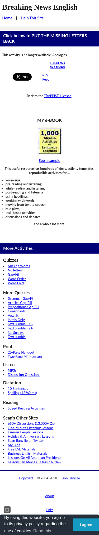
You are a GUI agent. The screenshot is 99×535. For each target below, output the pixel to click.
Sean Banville (70, 478)
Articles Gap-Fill (20, 303)
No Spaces (15, 333)
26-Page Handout (21, 352)
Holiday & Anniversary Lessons (31, 436)
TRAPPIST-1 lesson (57, 96)
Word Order (17, 279)
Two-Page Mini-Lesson (25, 356)
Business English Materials (27, 453)
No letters (15, 270)
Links (49, 510)
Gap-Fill (14, 274)
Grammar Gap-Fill (21, 298)
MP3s (12, 370)
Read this (42, 531)
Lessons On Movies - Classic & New (34, 462)
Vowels (13, 315)
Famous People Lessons (25, 432)
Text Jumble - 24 (20, 328)
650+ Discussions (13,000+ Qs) (31, 423)
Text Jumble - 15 (20, 324)
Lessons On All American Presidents (34, 457)
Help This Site (32, 18)
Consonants (16, 311)
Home (7, 18)
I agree (86, 525)
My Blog (14, 445)
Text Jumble (16, 337)
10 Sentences (18, 388)
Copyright (26, 478)
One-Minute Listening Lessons (30, 428)
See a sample (49, 160)
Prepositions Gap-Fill (23, 307)
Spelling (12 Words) (22, 393)
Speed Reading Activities (26, 408)
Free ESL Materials (21, 449)
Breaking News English (39, 7)
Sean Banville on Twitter (26, 440)
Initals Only (16, 320)
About (49, 496)
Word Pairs (16, 283)
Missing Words (19, 266)
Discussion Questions (24, 375)
